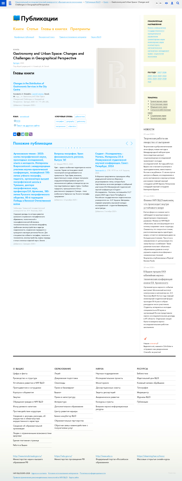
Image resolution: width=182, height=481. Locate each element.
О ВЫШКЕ (18, 368)
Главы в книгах (54, 28)
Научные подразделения (107, 373)
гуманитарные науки (156, 39)
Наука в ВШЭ (96, 37)
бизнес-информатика (157, 27)
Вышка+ (57, 392)
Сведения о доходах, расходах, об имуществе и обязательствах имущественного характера (29, 418)
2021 (150, 78)
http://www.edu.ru (104, 456)
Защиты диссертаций (105, 392)
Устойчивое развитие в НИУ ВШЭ (28, 382)
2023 (160, 76)
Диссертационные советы (108, 387)
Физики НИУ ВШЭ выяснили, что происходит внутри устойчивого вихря (159, 203)
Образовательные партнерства (69, 420)
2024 (155, 76)
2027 (160, 72)
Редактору (172, 473)
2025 (150, 76)
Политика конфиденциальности (93, 473)
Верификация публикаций (24, 37)
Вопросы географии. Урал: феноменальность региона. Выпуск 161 (69, 156)
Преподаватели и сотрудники (27, 387)
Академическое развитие (107, 397)
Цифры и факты (20, 373)
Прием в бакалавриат (64, 387)
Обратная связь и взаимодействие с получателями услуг (71, 426)
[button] (65, 147)
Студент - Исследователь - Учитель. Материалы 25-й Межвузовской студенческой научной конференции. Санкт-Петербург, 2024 (112, 160)
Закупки (16, 397)
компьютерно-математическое (155, 46)
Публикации (39, 18)
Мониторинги (102, 382)
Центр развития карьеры (65, 411)
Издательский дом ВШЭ (148, 378)
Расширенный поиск (47, 37)
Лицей (57, 373)
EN (160, 3)
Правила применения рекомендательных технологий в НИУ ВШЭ (40, 477)
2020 (155, 78)
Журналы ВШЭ (143, 397)
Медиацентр (143, 392)
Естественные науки (159, 104)
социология (159, 53)
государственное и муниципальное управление (156, 33)
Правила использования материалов (72, 37)
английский (24, 116)
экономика (152, 56)
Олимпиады (59, 382)
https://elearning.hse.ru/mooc (151, 456)
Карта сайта (73, 477)
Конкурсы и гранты (104, 401)
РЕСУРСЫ (142, 368)
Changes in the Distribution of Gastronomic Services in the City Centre (30, 86)
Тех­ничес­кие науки (158, 118)
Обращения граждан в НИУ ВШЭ (28, 401)
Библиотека (142, 373)
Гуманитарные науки (158, 101)
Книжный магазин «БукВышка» (150, 382)
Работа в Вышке (20, 445)
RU (157, 3)
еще (149, 81)
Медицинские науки (158, 106)
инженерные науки (156, 42)
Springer (16, 63)
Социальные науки (158, 115)
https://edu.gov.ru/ (63, 456)
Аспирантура (60, 401)
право (150, 53)
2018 (164, 78)
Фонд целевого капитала (24, 406)
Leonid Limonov (38, 94)
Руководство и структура (25, 378)
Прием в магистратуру (64, 397)
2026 (164, 72)
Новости (149, 129)
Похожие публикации (32, 143)
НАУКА (100, 368)
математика (153, 50)
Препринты (80, 28)
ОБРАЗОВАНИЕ (62, 368)
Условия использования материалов (63, 473)
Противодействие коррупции (27, 411)
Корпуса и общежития (23, 392)
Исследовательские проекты (109, 378)
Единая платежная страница (26, 440)
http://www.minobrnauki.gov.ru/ (27, 456)
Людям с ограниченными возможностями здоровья (32, 434)
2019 (160, 78)
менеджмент (163, 50)
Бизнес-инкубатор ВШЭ (65, 416)
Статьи (32, 28)
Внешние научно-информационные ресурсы (112, 407)
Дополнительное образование (68, 406)
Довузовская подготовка (66, 378)
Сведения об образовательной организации (27, 427)
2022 (164, 76)
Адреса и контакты (39, 473)
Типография (142, 387)
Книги (18, 28)
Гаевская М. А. (100, 170)
